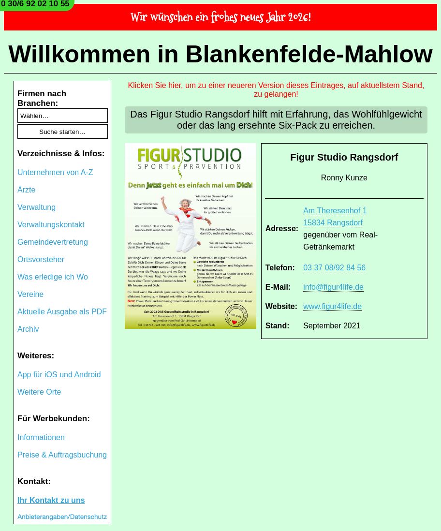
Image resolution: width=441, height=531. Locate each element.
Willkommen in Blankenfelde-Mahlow (220, 54)
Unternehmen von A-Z (55, 172)
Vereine (30, 294)
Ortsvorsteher (40, 259)
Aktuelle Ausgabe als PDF (62, 312)
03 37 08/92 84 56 (334, 268)
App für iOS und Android (59, 374)
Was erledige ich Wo (52, 277)
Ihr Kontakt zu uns (51, 500)
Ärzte (26, 190)
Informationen (41, 437)
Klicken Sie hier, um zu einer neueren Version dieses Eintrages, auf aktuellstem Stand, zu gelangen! (276, 89)
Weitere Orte (39, 392)
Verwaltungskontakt (51, 225)
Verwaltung (36, 207)
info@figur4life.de (333, 287)
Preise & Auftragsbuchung (62, 455)
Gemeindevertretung (52, 242)
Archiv (28, 329)
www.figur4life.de (332, 306)
